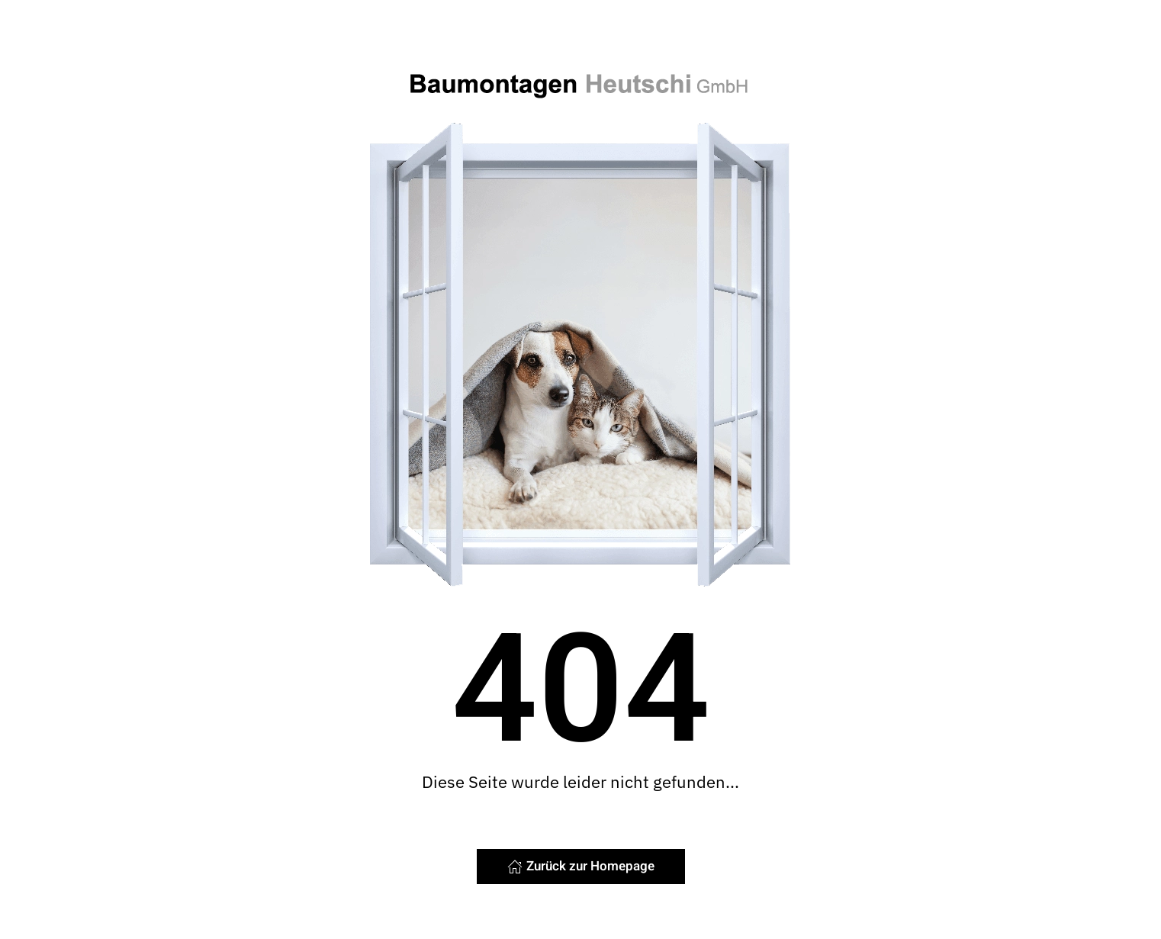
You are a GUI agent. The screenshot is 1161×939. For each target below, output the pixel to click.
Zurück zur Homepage (580, 866)
